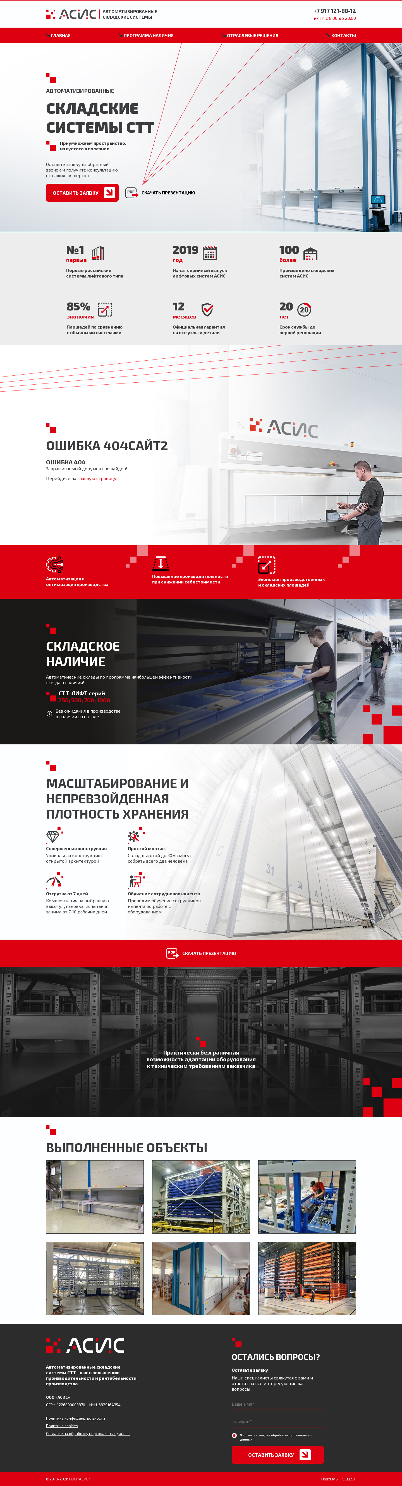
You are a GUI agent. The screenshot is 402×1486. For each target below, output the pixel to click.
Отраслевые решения (252, 35)
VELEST (349, 1479)
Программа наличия (149, 35)
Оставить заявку (76, 193)
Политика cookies (62, 1425)
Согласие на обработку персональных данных (88, 1433)
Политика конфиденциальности (75, 1418)
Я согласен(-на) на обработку (276, 1437)
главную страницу (96, 478)
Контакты (343, 35)
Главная (61, 35)
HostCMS (329, 1479)
